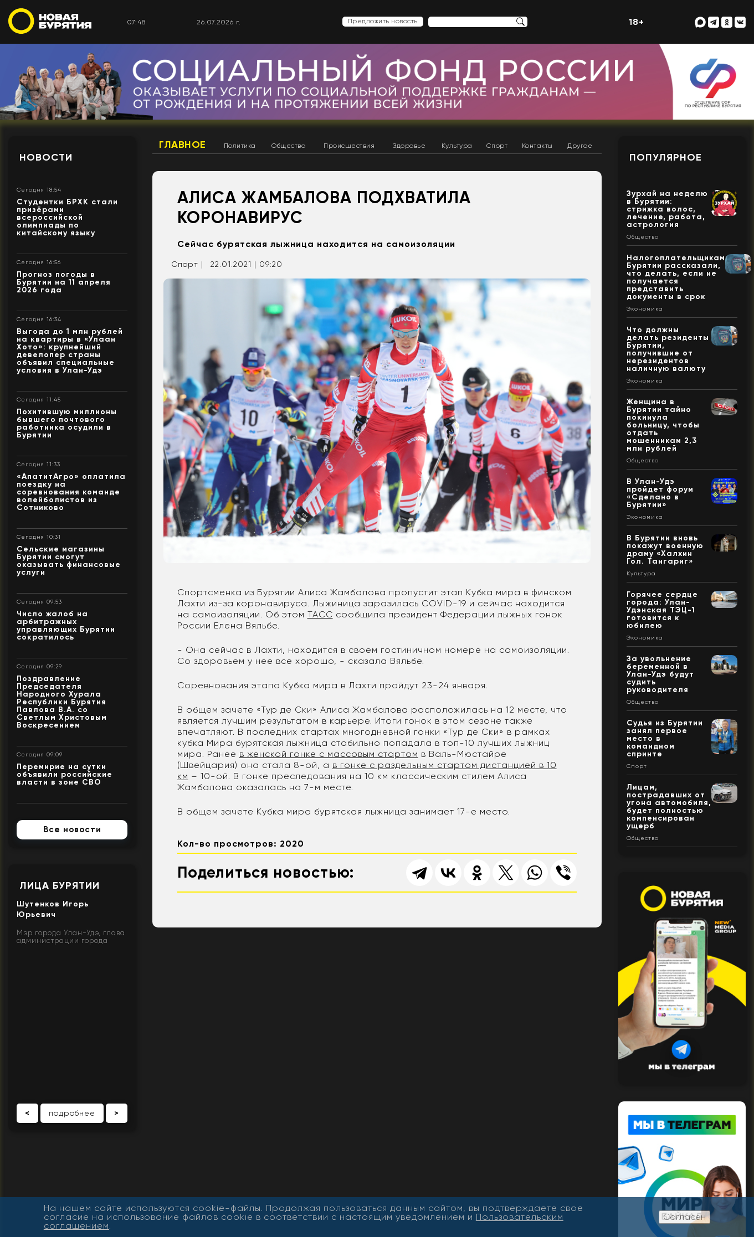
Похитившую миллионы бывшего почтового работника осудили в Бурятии (67, 423)
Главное (182, 144)
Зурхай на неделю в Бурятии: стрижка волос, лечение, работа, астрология (667, 209)
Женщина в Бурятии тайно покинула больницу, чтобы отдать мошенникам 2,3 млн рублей (663, 425)
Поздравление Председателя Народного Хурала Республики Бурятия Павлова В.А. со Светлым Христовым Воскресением (62, 702)
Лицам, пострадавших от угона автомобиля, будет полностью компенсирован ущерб (669, 806)
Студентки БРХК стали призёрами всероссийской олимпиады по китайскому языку (67, 217)
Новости (46, 157)
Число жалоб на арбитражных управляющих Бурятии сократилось (66, 625)
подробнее (72, 1113)
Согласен (684, 1217)
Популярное (665, 157)
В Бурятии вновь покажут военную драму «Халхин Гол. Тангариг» (665, 549)
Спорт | (187, 264)
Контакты (537, 146)
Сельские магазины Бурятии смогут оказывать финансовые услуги (69, 560)
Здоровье (409, 146)
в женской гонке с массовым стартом (328, 754)
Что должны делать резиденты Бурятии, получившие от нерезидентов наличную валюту (668, 349)
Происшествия (349, 146)
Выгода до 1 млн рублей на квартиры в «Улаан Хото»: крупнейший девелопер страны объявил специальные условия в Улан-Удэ (70, 351)
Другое (579, 146)
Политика (240, 146)
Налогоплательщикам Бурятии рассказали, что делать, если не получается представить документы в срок (676, 277)
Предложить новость (383, 21)
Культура (457, 146)
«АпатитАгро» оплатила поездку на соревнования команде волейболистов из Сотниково (71, 492)
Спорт (497, 146)
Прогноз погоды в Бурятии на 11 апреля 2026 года (64, 282)
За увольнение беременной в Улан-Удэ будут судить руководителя (660, 674)
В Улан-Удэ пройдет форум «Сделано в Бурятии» (660, 493)
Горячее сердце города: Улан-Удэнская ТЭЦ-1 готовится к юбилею (662, 610)
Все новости (72, 829)
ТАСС (320, 614)
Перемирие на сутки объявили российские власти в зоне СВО (64, 774)
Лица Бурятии (59, 885)
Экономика (645, 309)
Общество (288, 146)
